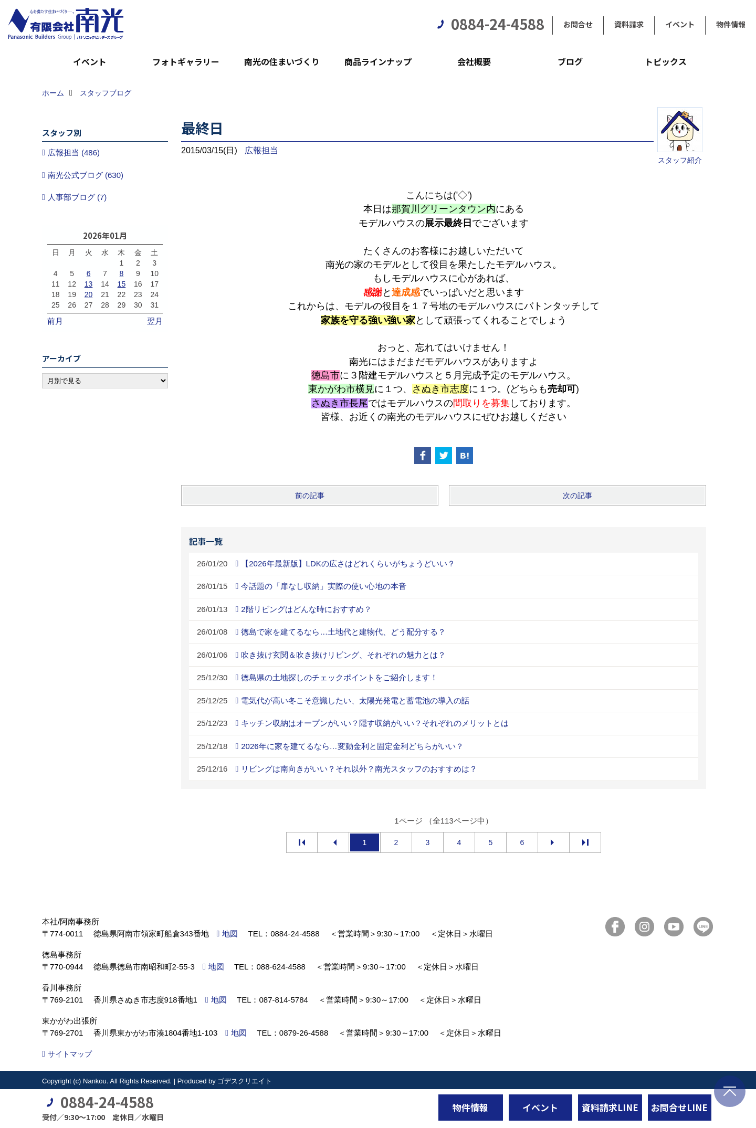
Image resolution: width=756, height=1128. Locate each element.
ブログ (570, 61)
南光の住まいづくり (282, 61)
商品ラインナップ (378, 61)
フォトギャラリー (185, 61)
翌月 (155, 321)
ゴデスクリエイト (244, 1081)
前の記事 (309, 495)
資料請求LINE (610, 1107)
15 (122, 284)
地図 (230, 933)
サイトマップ (70, 1054)
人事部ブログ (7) (77, 197)
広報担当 (261, 150)
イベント (680, 24)
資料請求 (629, 24)
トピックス (666, 61)
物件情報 (731, 24)
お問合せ (578, 24)
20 (89, 294)
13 (89, 284)
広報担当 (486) (74, 152)
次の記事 (577, 495)
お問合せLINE (679, 1107)
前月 (55, 321)
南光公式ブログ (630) (85, 175)
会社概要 (474, 61)
